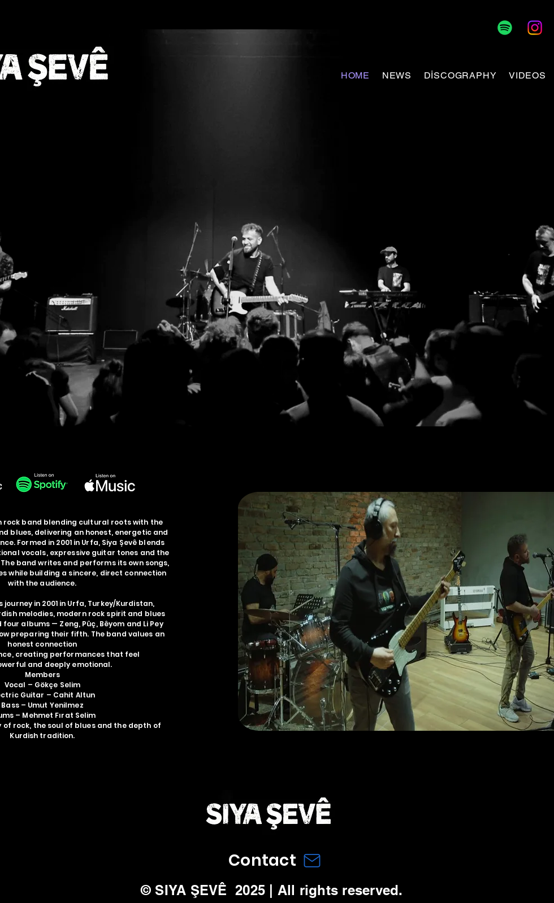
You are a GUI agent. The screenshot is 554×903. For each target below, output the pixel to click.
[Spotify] (504, 27)
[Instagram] (534, 27)
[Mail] (312, 860)
